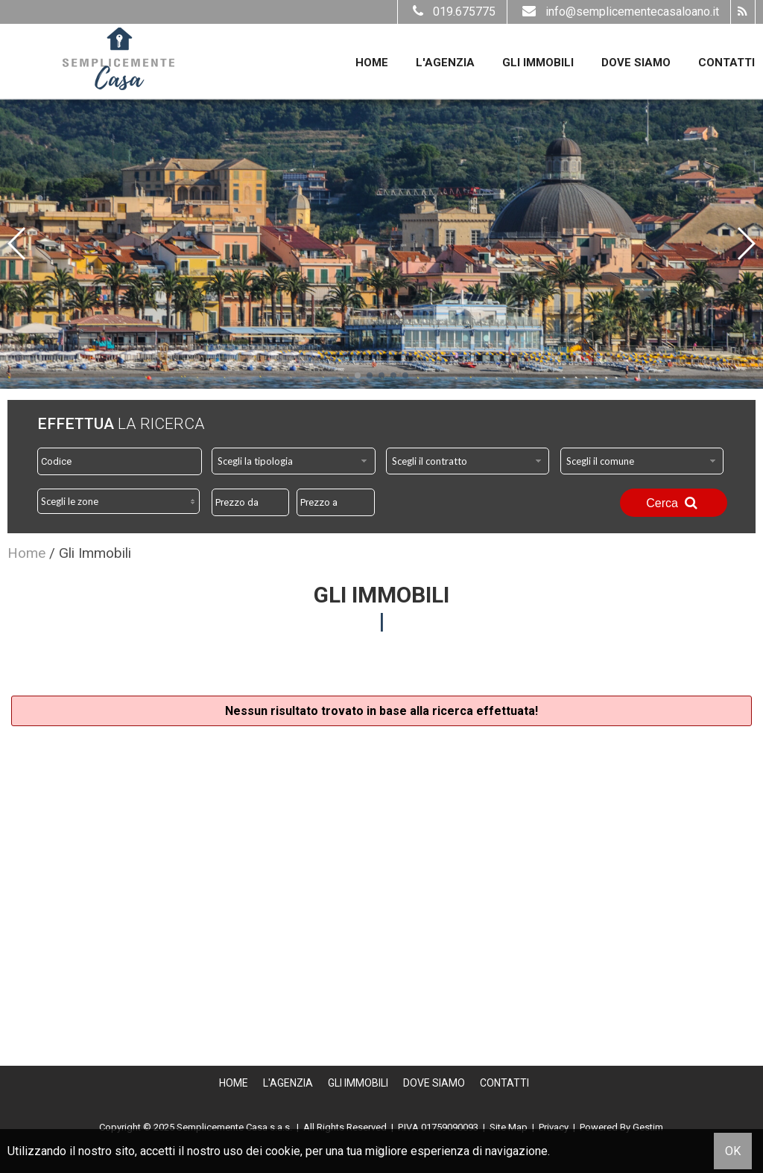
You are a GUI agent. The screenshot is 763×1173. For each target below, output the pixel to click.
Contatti (726, 62)
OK (733, 1151)
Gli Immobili (538, 62)
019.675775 (452, 11)
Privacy (554, 1127)
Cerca (673, 502)
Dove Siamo (636, 62)
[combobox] (294, 461)
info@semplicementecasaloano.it (619, 11)
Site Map (509, 1127)
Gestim (648, 1127)
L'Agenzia (445, 62)
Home (371, 62)
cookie (282, 1151)
